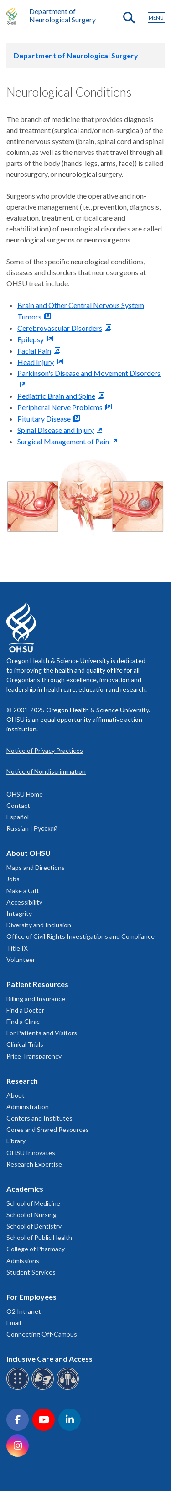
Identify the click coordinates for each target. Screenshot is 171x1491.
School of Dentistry (34, 1226)
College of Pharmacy (35, 1249)
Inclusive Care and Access (49, 1358)
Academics (24, 1188)
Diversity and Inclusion (38, 925)
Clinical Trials (24, 1044)
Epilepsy (30, 339)
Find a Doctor (25, 1010)
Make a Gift (22, 891)
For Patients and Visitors (41, 1033)
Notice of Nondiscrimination (46, 771)
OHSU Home (24, 794)
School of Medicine (33, 1203)
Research (22, 1080)
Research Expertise (34, 1164)
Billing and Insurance (35, 999)
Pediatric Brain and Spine (56, 395)
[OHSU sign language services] (44, 1388)
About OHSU (28, 852)
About (15, 1095)
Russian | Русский (31, 828)
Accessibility (24, 902)
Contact (18, 805)
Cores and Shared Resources (47, 1129)
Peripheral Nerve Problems (60, 407)
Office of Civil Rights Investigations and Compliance (80, 936)
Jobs (13, 879)
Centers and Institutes (39, 1118)
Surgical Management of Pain (63, 441)
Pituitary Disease (44, 418)
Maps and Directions (35, 867)
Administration (27, 1107)
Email (13, 1322)
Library (16, 1141)
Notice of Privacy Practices (44, 750)
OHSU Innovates (30, 1153)
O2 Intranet (23, 1311)
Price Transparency (34, 1056)
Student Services (31, 1272)
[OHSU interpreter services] (69, 1388)
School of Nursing (31, 1215)
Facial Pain (34, 350)
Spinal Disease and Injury (55, 430)
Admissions (22, 1261)
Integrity (19, 913)
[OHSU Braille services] (18, 1388)
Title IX (17, 948)
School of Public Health (39, 1237)
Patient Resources (37, 984)
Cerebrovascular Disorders (59, 328)
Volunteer (20, 959)
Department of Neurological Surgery (62, 15)
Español (17, 817)
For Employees (31, 1296)
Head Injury (35, 362)
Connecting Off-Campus (41, 1334)
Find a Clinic (23, 1021)
